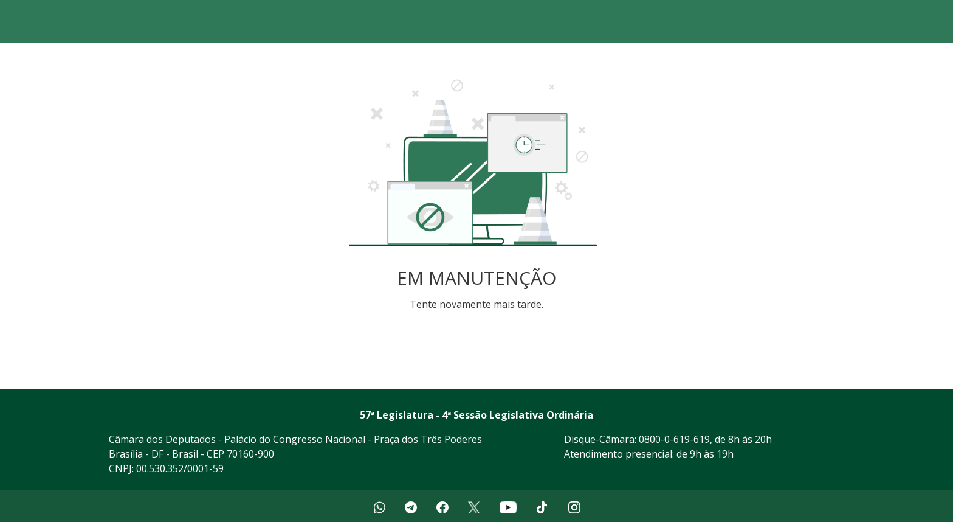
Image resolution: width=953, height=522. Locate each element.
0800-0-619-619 (674, 439)
